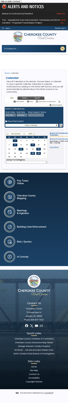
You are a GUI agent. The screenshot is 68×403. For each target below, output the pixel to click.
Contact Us (34, 374)
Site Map (34, 370)
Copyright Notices (34, 381)
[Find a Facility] (55, 105)
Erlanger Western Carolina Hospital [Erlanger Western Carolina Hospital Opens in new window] (34, 346)
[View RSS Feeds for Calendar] (59, 101)
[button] (62, 48)
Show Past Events (15, 121)
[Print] (30, 101)
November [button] (16, 134)
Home (7, 73)
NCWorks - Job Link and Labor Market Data (34, 350)
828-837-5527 (37, 320)
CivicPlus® (48, 393)
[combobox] (10, 115)
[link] (60, 28)
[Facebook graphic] (26, 325)
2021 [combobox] (30, 134)
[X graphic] (31, 325)
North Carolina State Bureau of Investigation (34, 353)
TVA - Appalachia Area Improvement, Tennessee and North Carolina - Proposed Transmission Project (34, 21)
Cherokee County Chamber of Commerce (34, 338)
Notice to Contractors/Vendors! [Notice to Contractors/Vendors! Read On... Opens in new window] (34, 13)
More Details (54, 147)
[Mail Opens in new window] (41, 325)
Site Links (34, 361)
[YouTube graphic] (36, 325)
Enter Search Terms (37, 112)
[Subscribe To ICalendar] (46, 101)
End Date (21, 112)
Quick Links (34, 333)
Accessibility (34, 378)
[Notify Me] (18, 101)
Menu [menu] (8, 28)
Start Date (10, 112)
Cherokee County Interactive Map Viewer (34, 342)
